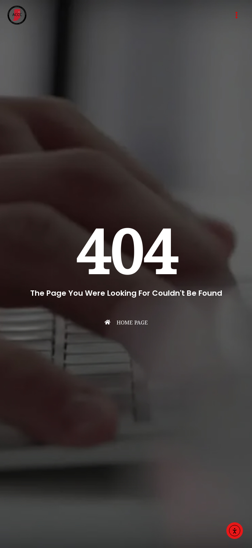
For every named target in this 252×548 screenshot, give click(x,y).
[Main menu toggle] (236, 15)
